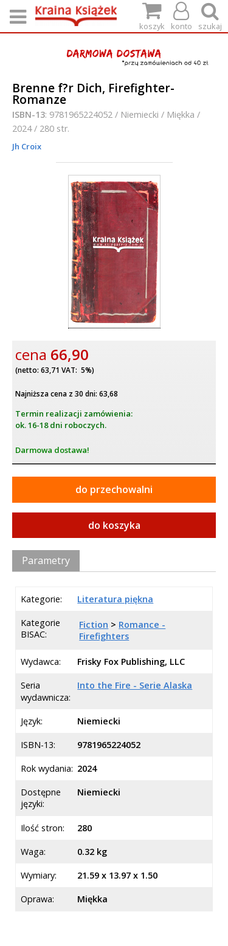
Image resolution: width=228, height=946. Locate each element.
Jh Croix (26, 146)
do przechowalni (114, 489)
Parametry (46, 560)
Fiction (93, 624)
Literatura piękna (115, 599)
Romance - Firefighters (122, 630)
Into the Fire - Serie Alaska (134, 685)
